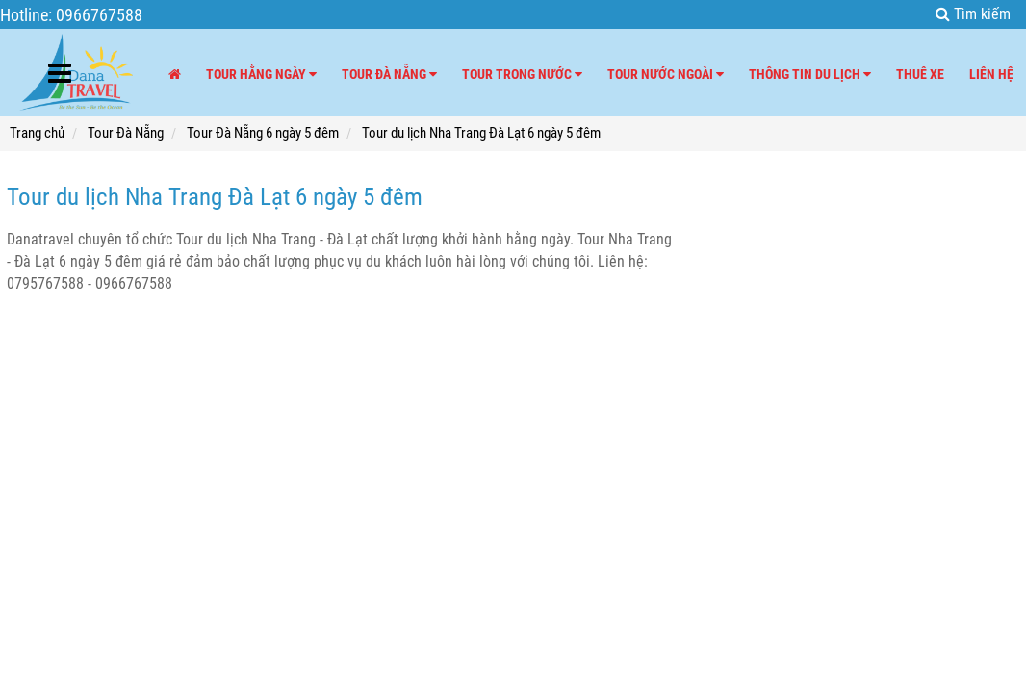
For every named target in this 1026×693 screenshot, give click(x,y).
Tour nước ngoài (665, 74)
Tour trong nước (522, 74)
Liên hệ (991, 74)
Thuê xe (920, 74)
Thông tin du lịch (810, 74)
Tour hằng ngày (261, 74)
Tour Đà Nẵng (389, 74)
